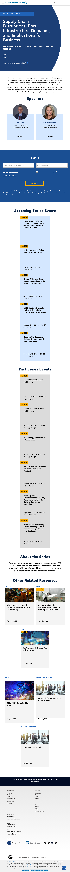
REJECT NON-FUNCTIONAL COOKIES (38, 870)
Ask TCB (37, 810)
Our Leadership (11, 798)
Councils (37, 796)
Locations (9, 803)
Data (36, 808)
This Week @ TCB (39, 811)
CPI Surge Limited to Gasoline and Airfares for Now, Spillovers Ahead (49, 607)
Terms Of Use (20, 857)
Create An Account (9, 176)
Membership (38, 793)
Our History (10, 795)
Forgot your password (10, 172)
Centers (37, 795)
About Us (9, 793)
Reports (37, 798)
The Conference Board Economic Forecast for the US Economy (18, 607)
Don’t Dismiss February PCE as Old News (35, 649)
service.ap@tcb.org (12, 834)
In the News (10, 800)
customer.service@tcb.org (13, 819)
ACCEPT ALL (25, 870)
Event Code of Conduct (35, 857)
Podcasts (37, 806)
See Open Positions (17, 843)
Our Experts (10, 796)
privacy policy (30, 866)
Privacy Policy (12, 861)
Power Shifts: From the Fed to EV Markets (50, 699)
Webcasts (37, 805)
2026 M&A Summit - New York (18, 704)
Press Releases (10, 801)
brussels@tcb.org (11, 826)
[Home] (16, 2)
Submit (34, 183)
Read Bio (20, 136)
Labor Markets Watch (32, 747)
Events (36, 800)
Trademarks (43, 857)
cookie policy (29, 865)
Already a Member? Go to (15, 63)
